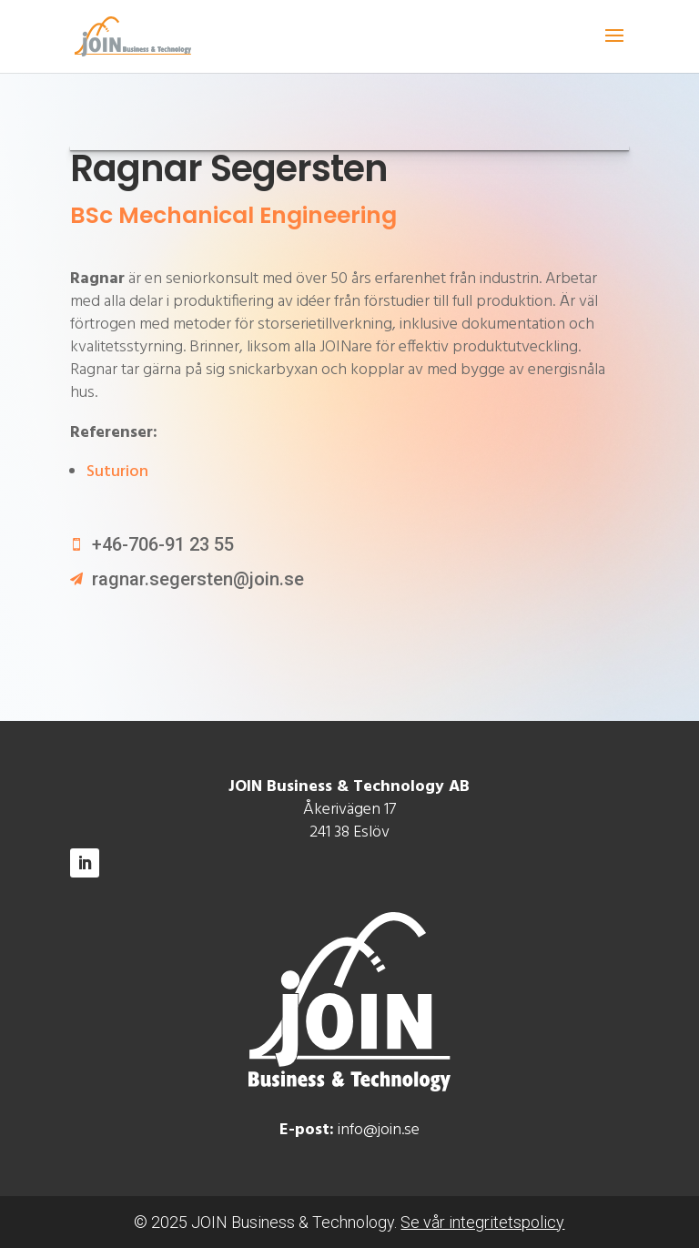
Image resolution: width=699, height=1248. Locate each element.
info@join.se (379, 1130)
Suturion (117, 472)
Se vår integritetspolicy (482, 1222)
